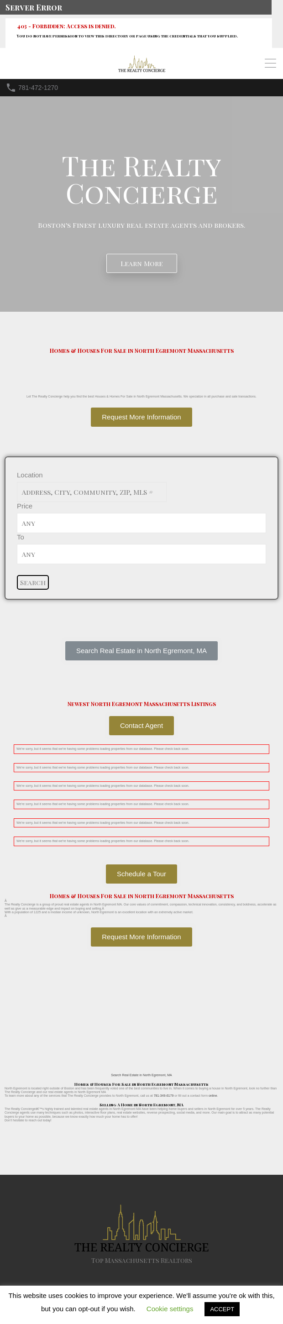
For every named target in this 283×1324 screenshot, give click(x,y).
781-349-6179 (164, 1095)
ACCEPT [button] (222, 1309)
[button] (141, 650)
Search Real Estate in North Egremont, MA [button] (141, 1075)
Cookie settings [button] (170, 1309)
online (213, 1095)
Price (24, 506)
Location (30, 475)
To (20, 537)
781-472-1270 (38, 87)
